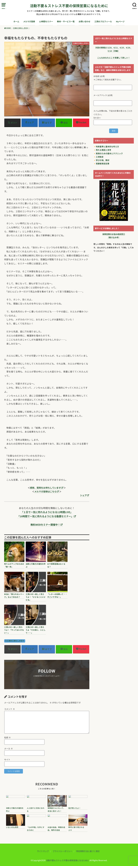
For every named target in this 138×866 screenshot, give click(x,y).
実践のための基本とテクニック (109, 153)
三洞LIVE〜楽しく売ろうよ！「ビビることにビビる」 (36, 597)
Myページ (120, 21)
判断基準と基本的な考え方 (107, 146)
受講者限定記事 (102, 163)
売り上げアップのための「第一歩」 (14, 565)
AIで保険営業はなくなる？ (56, 565)
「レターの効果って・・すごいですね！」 (57, 595)
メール (8, 748)
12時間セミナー (46, 21)
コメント (9, 708)
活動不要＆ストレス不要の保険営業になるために (69, 5)
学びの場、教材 (102, 160)
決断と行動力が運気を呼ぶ (36, 565)
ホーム (16, 21)
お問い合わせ (84, 21)
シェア (83, 495)
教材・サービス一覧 (66, 21)
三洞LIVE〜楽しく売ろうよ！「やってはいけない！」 (14, 630)
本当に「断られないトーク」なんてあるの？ (14, 595)
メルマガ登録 (29, 21)
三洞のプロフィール (103, 21)
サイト (7, 759)
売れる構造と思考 (103, 150)
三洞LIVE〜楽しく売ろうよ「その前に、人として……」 (36, 630)
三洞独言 (100, 156)
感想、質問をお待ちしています (45, 487)
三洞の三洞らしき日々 (15, 641)
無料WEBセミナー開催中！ (45, 524)
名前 (7, 737)
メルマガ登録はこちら (45, 491)
